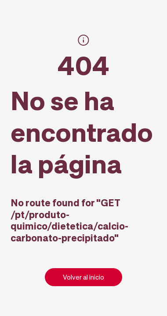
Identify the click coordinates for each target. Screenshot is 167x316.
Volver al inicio (83, 277)
